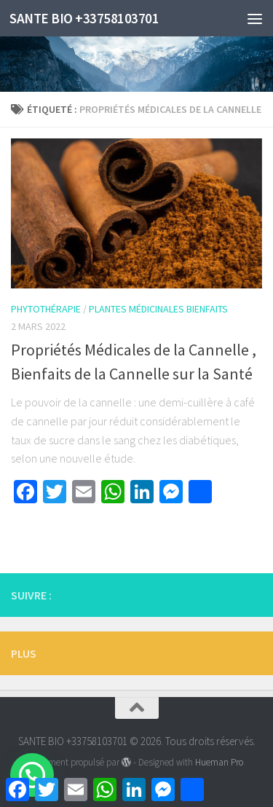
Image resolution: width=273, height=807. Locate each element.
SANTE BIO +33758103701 (84, 18)
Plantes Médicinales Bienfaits (158, 308)
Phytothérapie (46, 308)
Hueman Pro (219, 762)
